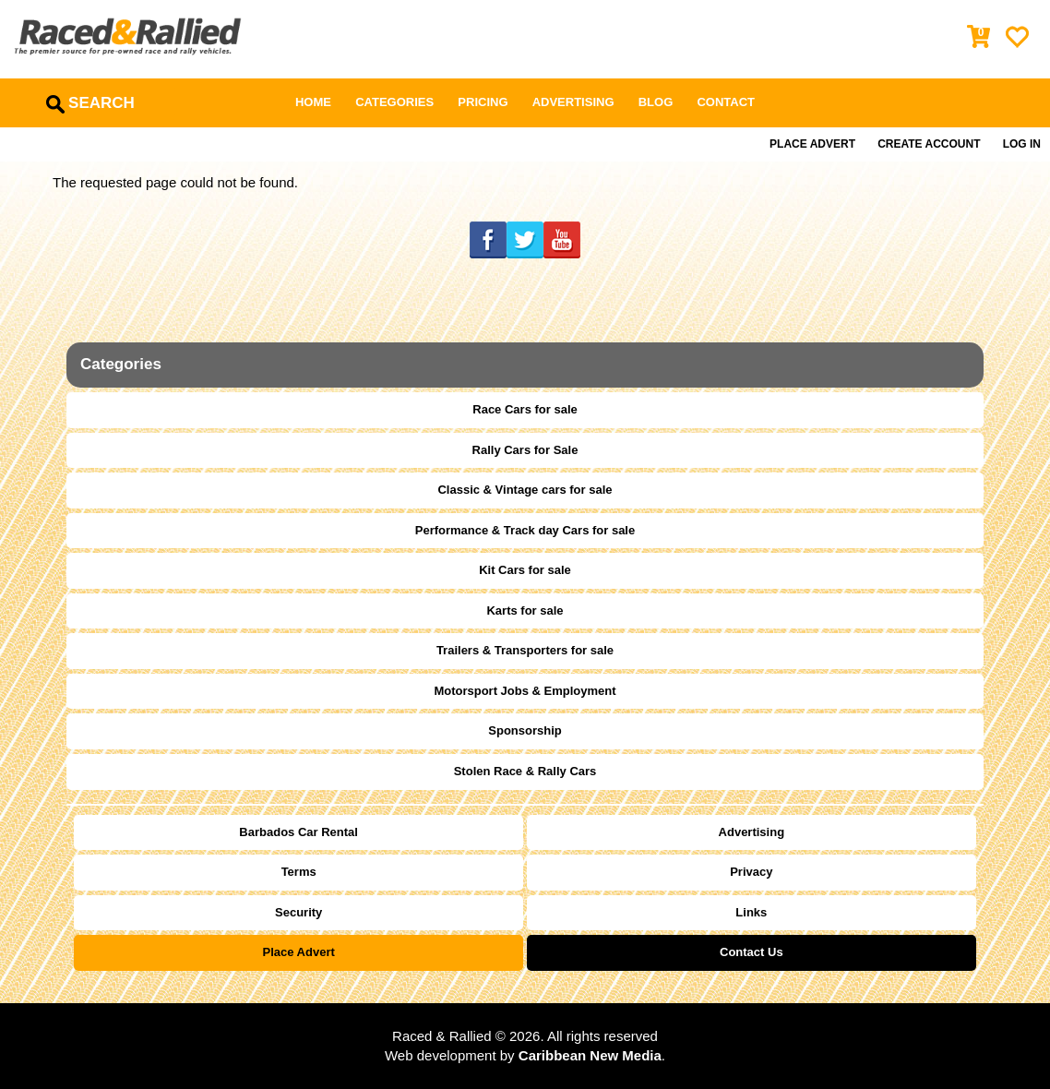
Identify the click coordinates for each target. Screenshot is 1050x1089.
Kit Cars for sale (525, 570)
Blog (656, 102)
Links (751, 912)
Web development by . (525, 1055)
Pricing (482, 102)
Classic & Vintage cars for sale (524, 490)
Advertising (573, 102)
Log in (1022, 144)
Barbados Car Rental (298, 832)
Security (298, 912)
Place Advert (812, 144)
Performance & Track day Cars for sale (525, 530)
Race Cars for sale (524, 409)
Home (313, 102)
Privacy (751, 872)
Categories (394, 102)
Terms (298, 872)
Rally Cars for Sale (525, 450)
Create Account (928, 144)
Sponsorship (524, 730)
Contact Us (751, 952)
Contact (726, 102)
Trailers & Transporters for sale (525, 650)
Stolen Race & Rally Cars (525, 771)
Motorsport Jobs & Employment (524, 691)
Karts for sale (524, 610)
